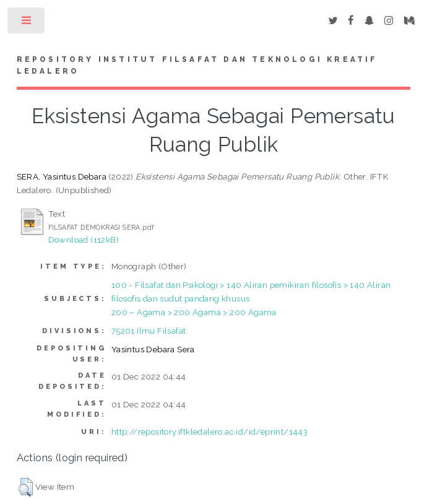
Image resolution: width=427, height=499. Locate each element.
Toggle (27, 23)
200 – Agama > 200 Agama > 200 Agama (194, 312)
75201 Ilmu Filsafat (148, 331)
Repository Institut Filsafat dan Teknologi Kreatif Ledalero (197, 65)
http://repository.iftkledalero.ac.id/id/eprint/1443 (209, 431)
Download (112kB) (83, 240)
